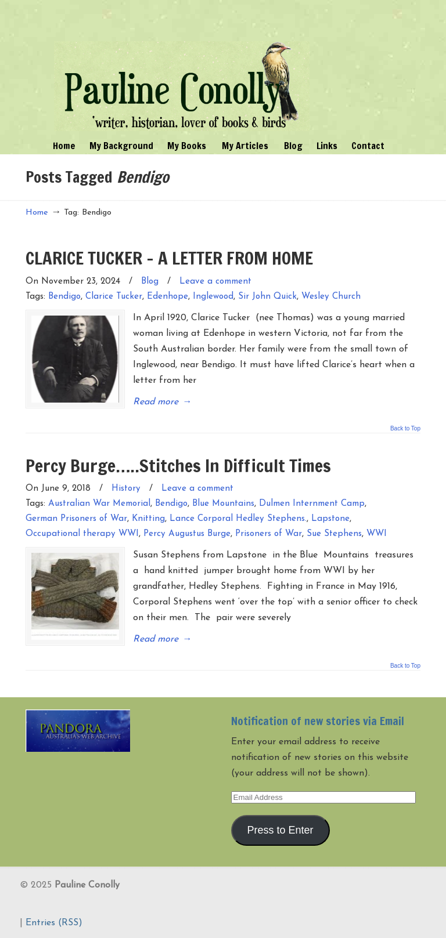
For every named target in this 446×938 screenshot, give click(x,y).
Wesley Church (331, 296)
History (126, 488)
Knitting (148, 519)
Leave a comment (215, 281)
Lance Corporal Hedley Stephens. (238, 519)
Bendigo (64, 296)
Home (37, 212)
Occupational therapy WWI (82, 534)
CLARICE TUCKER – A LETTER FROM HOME (169, 257)
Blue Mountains (223, 503)
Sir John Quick (267, 296)
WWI (376, 534)
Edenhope (167, 296)
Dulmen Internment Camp (312, 503)
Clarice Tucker (113, 296)
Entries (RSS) (54, 923)
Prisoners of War (268, 534)
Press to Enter (280, 830)
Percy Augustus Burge (187, 534)
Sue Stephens (334, 534)
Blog (150, 281)
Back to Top (405, 429)
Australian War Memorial (99, 503)
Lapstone (330, 519)
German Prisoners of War (76, 519)
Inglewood (213, 296)
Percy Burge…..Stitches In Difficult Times (178, 465)
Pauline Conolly (182, 67)
